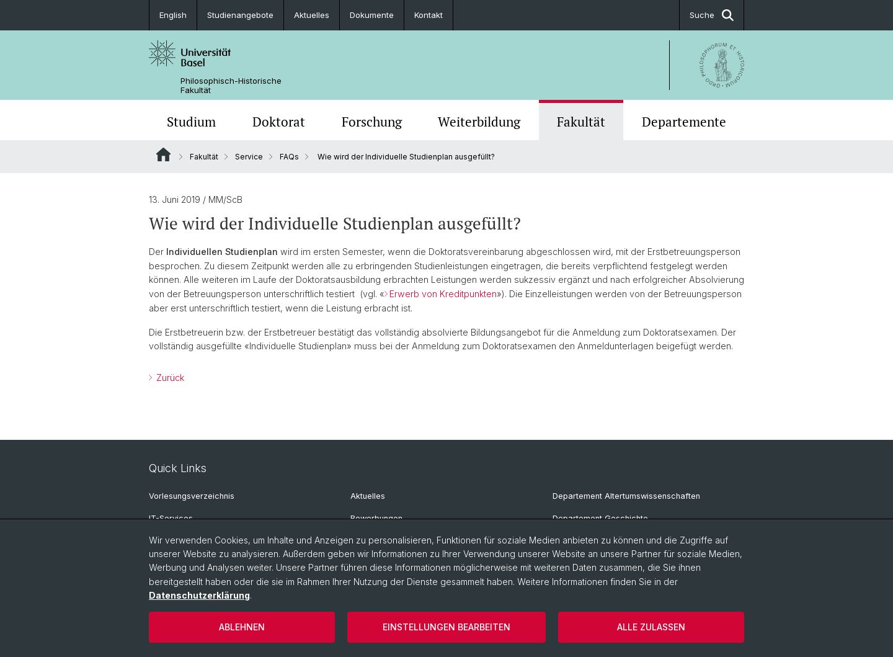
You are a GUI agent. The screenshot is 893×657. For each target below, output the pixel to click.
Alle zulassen (651, 627)
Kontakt (428, 15)
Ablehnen (242, 627)
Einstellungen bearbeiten (446, 627)
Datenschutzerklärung (199, 595)
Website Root (163, 154)
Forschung (372, 121)
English (173, 15)
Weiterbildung (479, 121)
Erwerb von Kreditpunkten (443, 293)
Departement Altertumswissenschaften (626, 496)
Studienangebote (240, 15)
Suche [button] (712, 15)
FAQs (289, 156)
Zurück (169, 377)
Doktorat (278, 121)
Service (249, 156)
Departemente (684, 121)
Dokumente (372, 15)
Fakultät (581, 121)
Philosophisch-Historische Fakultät (231, 85)
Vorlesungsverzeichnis (191, 496)
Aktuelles (311, 15)
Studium (191, 121)
